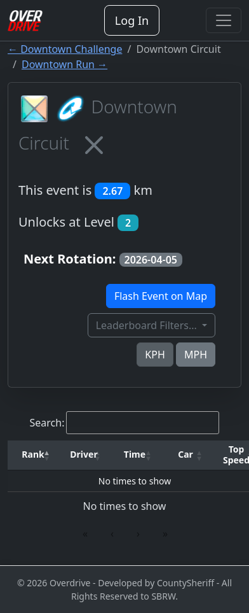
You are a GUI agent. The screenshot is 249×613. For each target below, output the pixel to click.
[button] (33, 454)
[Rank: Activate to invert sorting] (33, 455)
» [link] (165, 533)
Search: (47, 423)
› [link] (138, 533)
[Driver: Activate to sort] (83, 455)
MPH (195, 355)
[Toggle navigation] (223, 20)
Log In (132, 20)
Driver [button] (83, 454)
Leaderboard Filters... (147, 325)
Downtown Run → (64, 64)
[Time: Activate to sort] (134, 455)
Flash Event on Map (160, 296)
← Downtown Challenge (65, 49)
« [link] (85, 533)
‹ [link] (112, 533)
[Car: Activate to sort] (185, 455)
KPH (155, 355)
